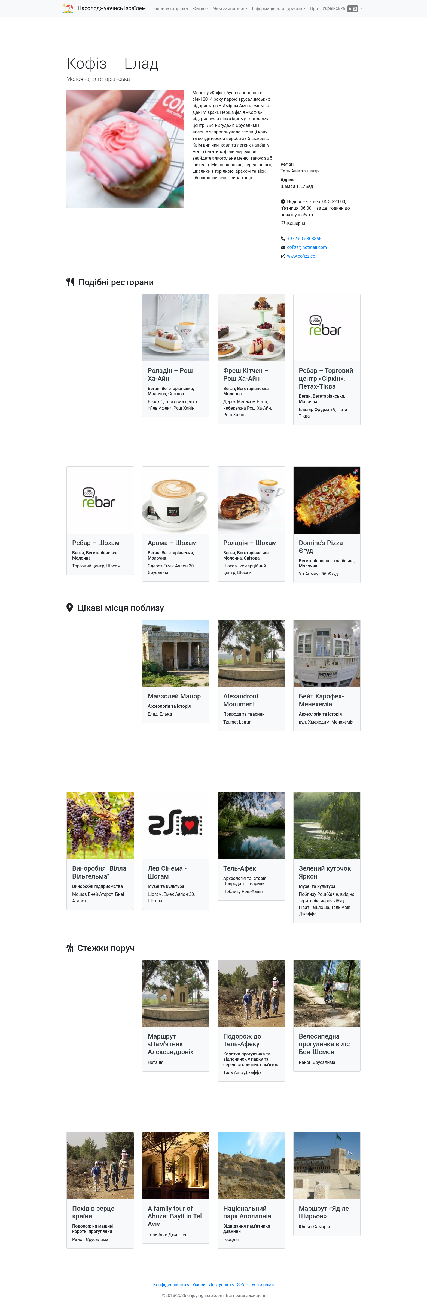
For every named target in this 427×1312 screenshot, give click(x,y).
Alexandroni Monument (240, 700)
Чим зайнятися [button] (228, 8)
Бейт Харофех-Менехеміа (321, 700)
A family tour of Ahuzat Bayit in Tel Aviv (175, 1216)
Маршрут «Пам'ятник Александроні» (171, 1044)
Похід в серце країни (93, 1212)
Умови (199, 1284)
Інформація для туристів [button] (277, 8)
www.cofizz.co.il (302, 256)
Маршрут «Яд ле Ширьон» (324, 1212)
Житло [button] (199, 8)
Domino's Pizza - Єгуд (323, 547)
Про (314, 8)
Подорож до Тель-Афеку (242, 1040)
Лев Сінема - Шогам (167, 872)
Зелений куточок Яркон (325, 872)
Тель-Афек (239, 868)
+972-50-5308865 (304, 238)
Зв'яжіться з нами (255, 1284)
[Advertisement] (213, 38)
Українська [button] (340, 8)
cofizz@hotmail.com (307, 247)
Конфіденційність (171, 1284)
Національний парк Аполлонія (247, 1212)
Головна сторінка (170, 8)
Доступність (221, 1284)
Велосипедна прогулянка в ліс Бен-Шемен (324, 1044)
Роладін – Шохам (250, 543)
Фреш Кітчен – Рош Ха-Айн (246, 374)
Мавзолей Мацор (174, 696)
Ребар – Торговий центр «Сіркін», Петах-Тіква (326, 378)
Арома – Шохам (172, 543)
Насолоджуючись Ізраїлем (112, 8)
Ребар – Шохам (96, 543)
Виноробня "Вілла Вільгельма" (99, 872)
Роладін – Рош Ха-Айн (170, 374)
